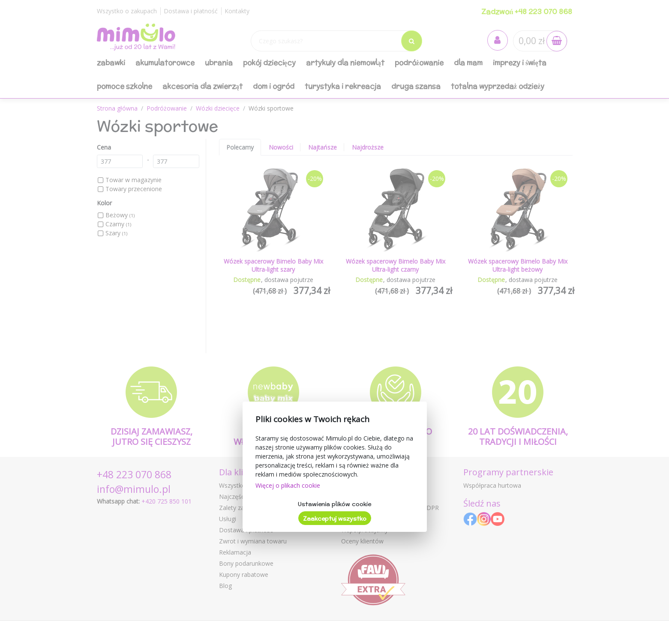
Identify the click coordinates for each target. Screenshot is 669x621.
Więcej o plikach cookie (287, 485)
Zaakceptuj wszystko (334, 518)
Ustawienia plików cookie (334, 504)
